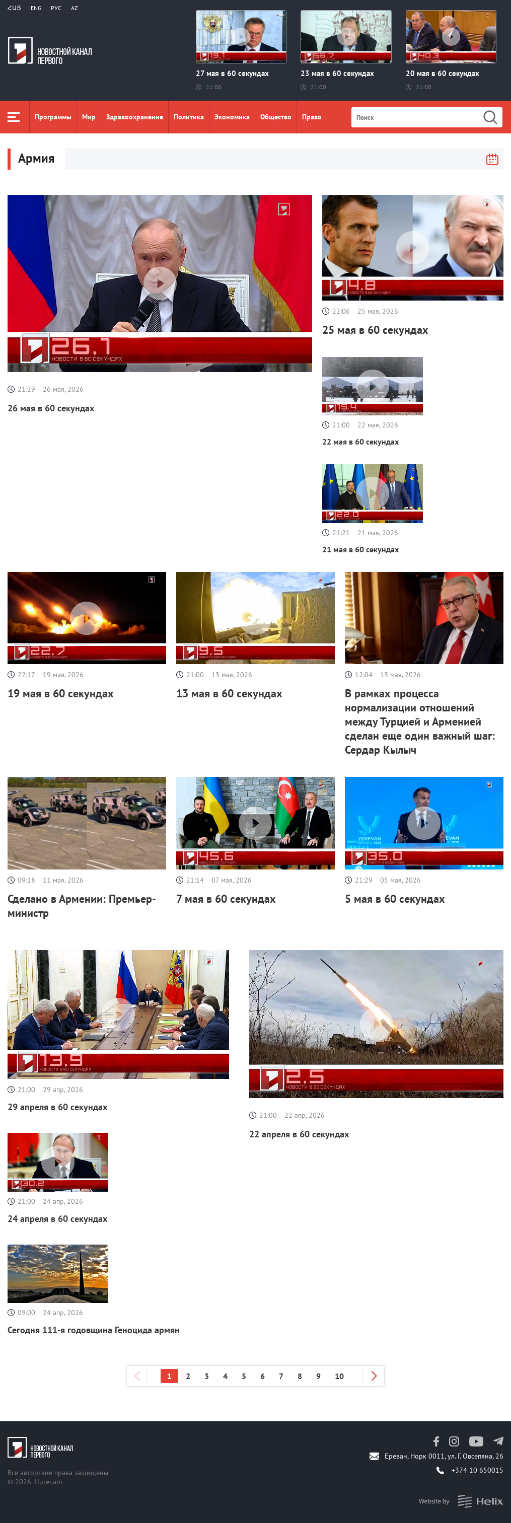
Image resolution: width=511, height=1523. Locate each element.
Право (312, 116)
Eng (36, 8)
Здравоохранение (134, 116)
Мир (89, 116)
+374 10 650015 (477, 1470)
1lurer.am (47, 1481)
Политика (189, 116)
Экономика (232, 116)
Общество (275, 116)
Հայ (14, 8)
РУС (56, 8)
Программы (53, 116)
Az (74, 8)
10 (339, 1376)
